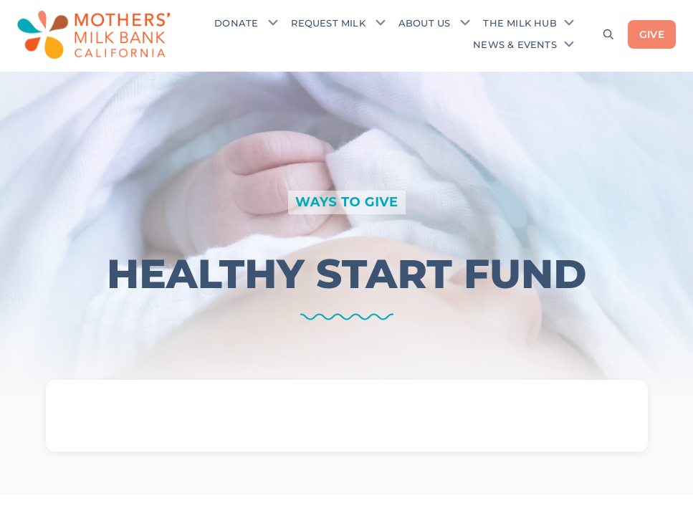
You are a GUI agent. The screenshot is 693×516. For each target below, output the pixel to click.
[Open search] (608, 34)
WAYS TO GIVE (346, 202)
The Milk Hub (519, 23)
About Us (424, 23)
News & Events (515, 44)
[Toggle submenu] (273, 22)
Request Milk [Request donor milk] (328, 23)
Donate (236, 23)
